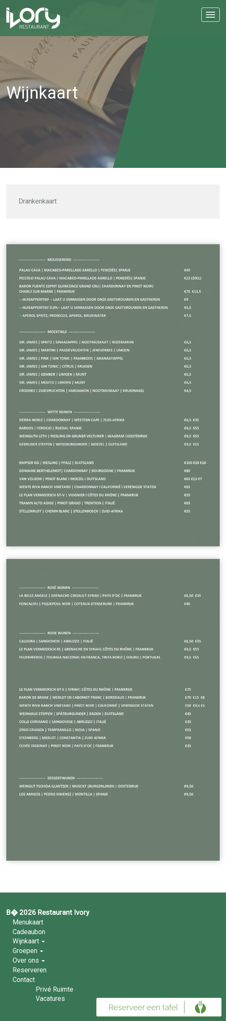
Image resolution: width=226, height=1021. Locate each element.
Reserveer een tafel (143, 1007)
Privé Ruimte (54, 989)
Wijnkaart (29, 941)
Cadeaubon (29, 932)
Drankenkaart (37, 201)
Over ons (29, 960)
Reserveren (30, 970)
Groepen (28, 951)
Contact (24, 980)
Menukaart (28, 922)
